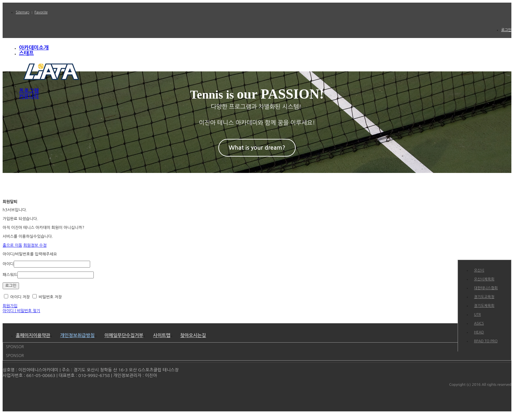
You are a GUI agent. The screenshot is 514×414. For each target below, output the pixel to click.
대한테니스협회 (486, 288)
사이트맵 (161, 335)
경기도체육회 (484, 306)
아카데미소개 (34, 47)
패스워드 (10, 275)
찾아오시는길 (193, 335)
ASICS (479, 323)
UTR (477, 314)
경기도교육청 (484, 297)
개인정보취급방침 (77, 335)
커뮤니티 (29, 96)
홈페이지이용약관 (33, 335)
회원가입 (10, 306)
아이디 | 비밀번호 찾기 (21, 311)
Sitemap (22, 12)
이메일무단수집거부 (124, 335)
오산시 (479, 270)
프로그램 (29, 90)
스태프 (26, 53)
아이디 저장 (17, 297)
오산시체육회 (484, 279)
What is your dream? (257, 148)
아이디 (8, 264)
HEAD (479, 332)
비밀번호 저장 (47, 297)
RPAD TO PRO (486, 341)
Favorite (41, 12)
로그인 (506, 30)
